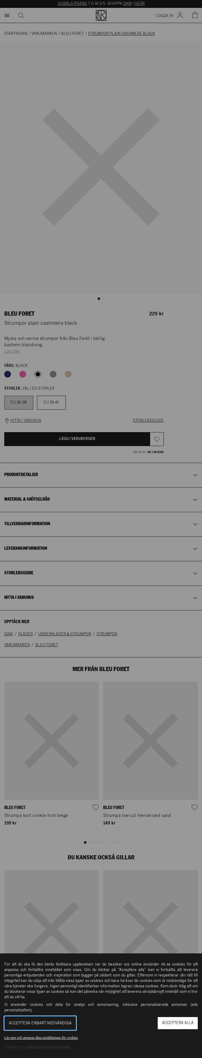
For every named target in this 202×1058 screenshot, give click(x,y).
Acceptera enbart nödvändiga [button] (40, 1023)
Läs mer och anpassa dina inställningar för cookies (41, 1038)
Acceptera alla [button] (178, 1023)
